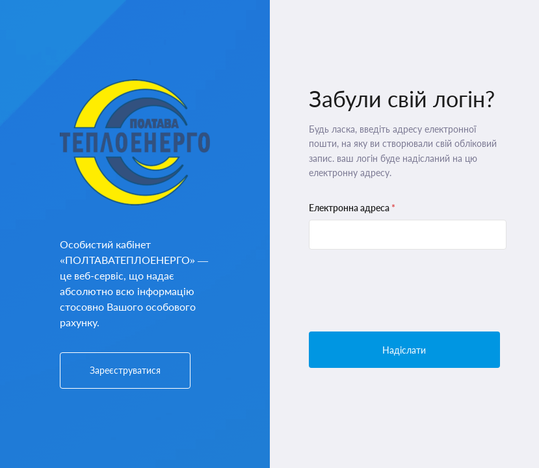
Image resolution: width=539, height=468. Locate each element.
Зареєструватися (125, 370)
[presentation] (407, 290)
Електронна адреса (352, 207)
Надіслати (404, 350)
